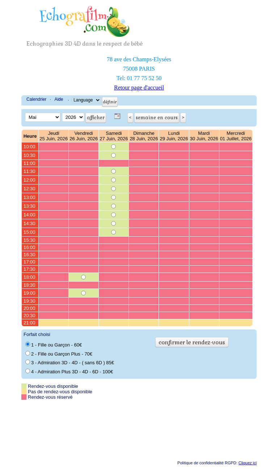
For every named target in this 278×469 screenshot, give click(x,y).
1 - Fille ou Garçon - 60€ (53, 345)
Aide (58, 99)
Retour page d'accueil (139, 87)
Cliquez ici (248, 463)
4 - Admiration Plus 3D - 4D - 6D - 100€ (69, 371)
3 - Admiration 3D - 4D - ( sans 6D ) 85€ (69, 362)
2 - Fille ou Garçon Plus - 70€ (58, 354)
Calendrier (36, 99)
